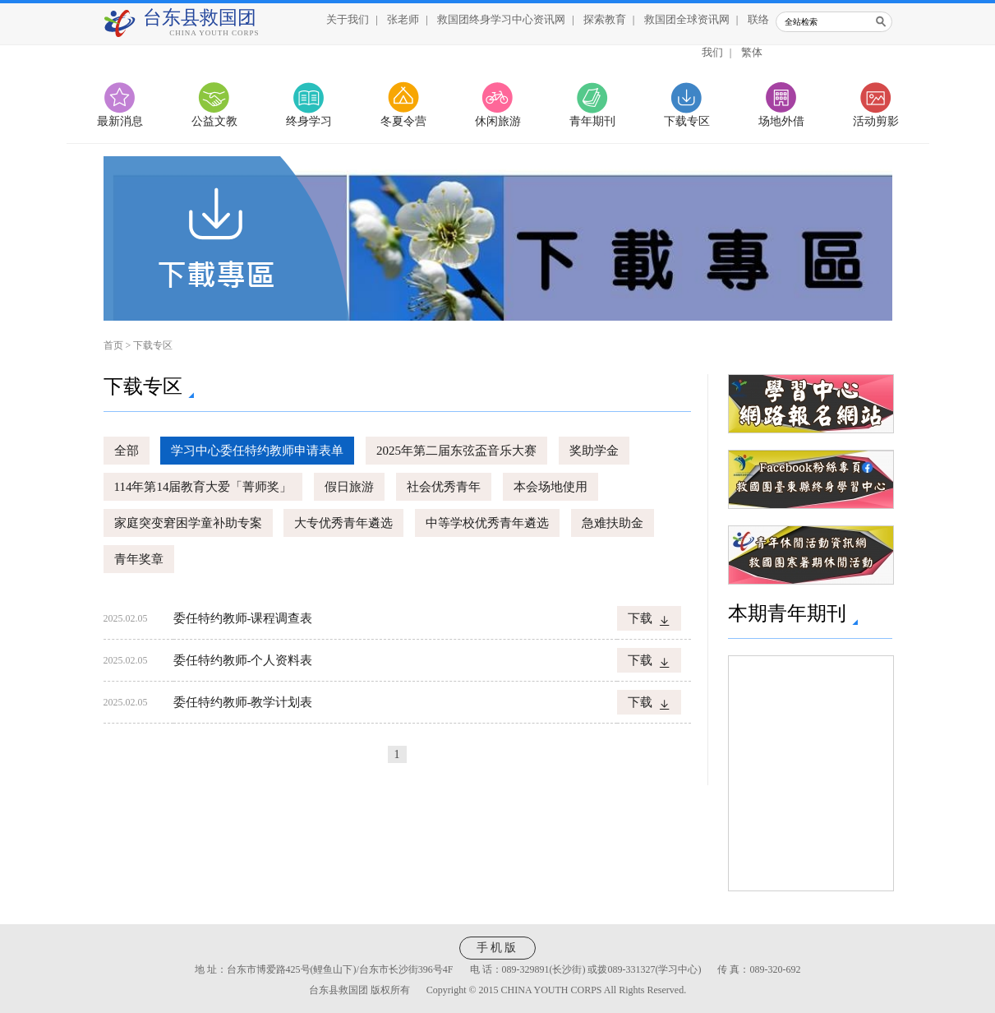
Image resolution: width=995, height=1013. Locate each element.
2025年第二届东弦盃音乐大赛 (456, 450)
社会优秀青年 (444, 486)
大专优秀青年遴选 (343, 523)
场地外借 (781, 121)
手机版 (497, 947)
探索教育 (604, 19)
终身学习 (309, 121)
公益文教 (214, 121)
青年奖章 (139, 559)
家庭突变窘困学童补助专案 (188, 523)
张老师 (403, 19)
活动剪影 (876, 121)
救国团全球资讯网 (687, 19)
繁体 (751, 52)
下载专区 (687, 121)
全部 (126, 450)
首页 (113, 345)
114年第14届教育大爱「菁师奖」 (203, 486)
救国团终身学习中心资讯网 (501, 19)
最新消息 (120, 121)
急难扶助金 (612, 523)
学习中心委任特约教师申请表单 (257, 450)
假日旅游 (349, 486)
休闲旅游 (498, 121)
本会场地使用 (550, 486)
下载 (640, 618)
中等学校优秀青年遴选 (487, 523)
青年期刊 (592, 121)
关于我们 (347, 19)
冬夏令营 (403, 121)
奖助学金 (594, 450)
